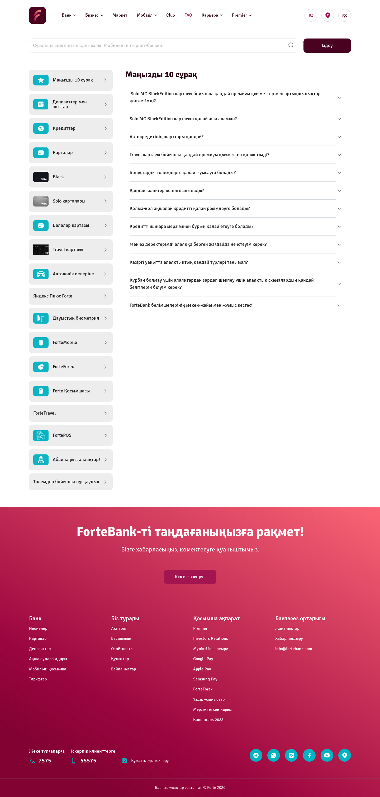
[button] (71, 80)
